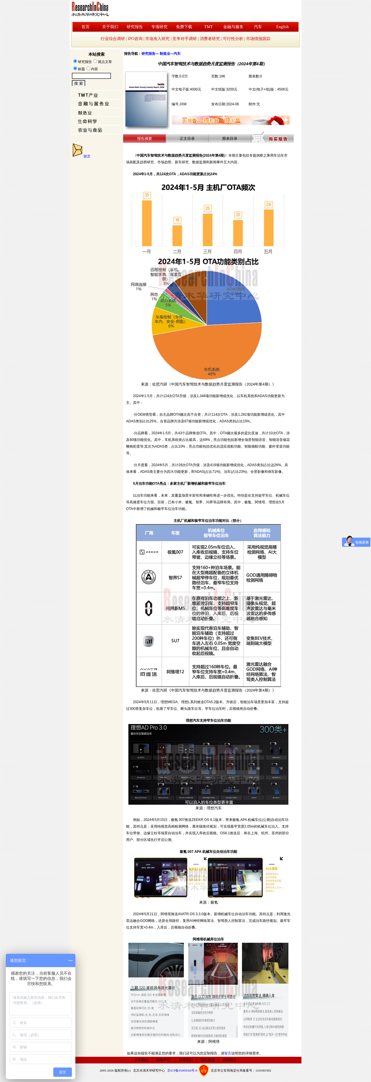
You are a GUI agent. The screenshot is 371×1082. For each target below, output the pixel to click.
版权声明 (163, 1060)
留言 (86, 156)
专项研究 (159, 27)
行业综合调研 (113, 39)
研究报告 (135, 27)
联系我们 (186, 1060)
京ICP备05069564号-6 (182, 1070)
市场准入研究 (157, 39)
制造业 (165, 54)
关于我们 (110, 27)
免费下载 (184, 27)
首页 (85, 27)
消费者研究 (210, 39)
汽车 (258, 27)
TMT (208, 27)
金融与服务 (233, 27)
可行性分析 (233, 39)
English (282, 27)
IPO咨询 (135, 39)
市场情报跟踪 (258, 39)
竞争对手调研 (184, 39)
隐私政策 (208, 1060)
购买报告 (230, 1060)
